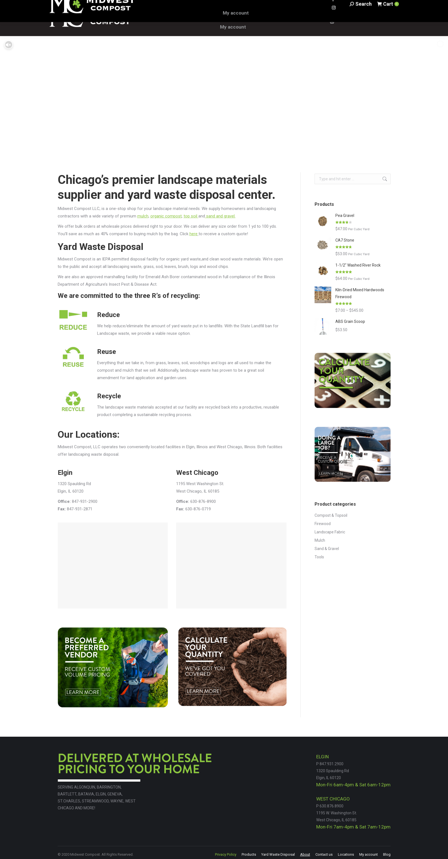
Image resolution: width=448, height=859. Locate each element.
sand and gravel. (220, 216)
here (193, 233)
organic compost (166, 216)
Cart (388, 18)
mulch (142, 216)
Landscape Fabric (330, 532)
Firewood (323, 523)
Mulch (320, 540)
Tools (319, 557)
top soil (191, 216)
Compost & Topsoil (331, 515)
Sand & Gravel (327, 548)
